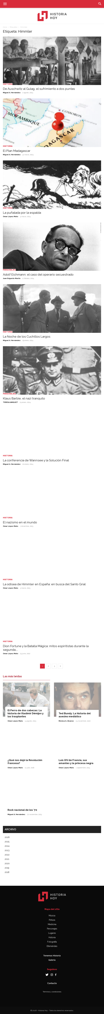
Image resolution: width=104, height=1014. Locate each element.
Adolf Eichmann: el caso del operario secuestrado (38, 274)
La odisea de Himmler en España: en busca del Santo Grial (44, 584)
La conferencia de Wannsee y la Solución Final (36, 460)
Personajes (9, 270)
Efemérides (52, 946)
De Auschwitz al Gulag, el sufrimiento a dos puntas (39, 89)
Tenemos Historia (52, 955)
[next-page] (60, 666)
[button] (5, 4)
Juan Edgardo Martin (11, 278)
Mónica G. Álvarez (66, 721)
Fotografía (52, 942)
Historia (8, 84)
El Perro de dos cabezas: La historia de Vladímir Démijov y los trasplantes (25, 713)
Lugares (52, 933)
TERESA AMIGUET (10, 402)
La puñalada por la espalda (22, 212)
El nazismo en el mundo (20, 522)
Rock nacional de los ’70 (22, 809)
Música (52, 915)
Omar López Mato (10, 217)
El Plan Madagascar (16, 151)
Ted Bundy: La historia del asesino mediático (75, 715)
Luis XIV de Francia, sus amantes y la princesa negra (76, 762)
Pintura (52, 920)
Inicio (5, 27)
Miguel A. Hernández (12, 93)
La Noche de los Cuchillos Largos (26, 336)
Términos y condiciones (52, 992)
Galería (51, 960)
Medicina (52, 924)
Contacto (52, 983)
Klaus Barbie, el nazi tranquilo (24, 398)
